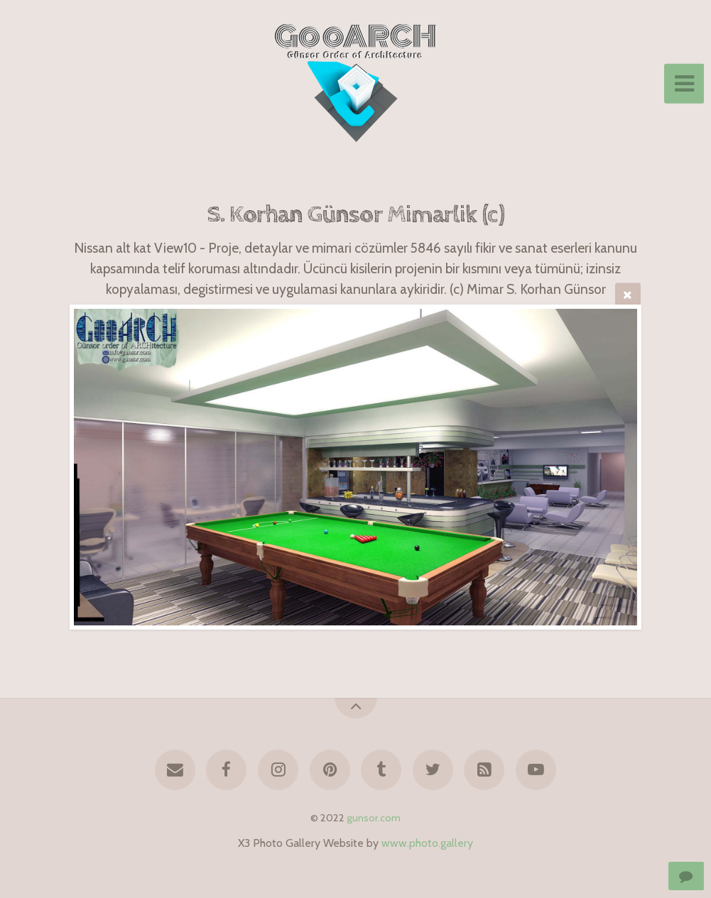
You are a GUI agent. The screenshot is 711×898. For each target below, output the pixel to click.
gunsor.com (374, 817)
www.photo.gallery (427, 843)
